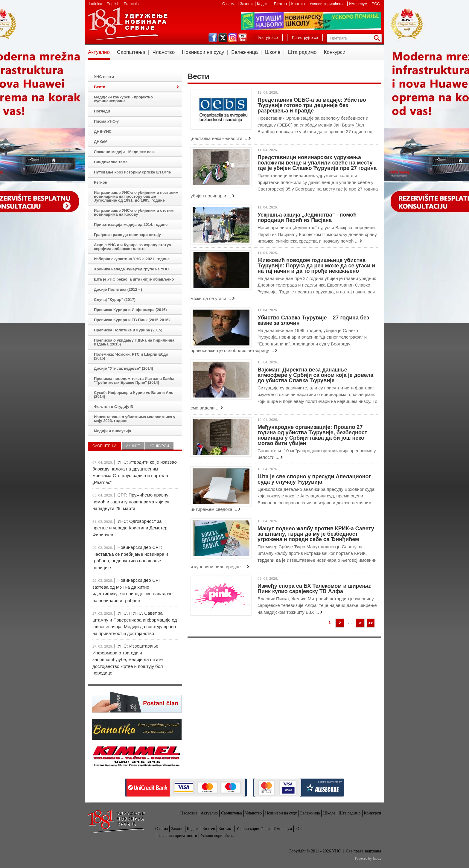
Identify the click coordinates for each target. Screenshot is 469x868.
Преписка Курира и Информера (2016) (130, 310)
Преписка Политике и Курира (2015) (128, 330)
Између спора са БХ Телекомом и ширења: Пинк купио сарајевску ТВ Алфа (315, 588)
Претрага (378, 38)
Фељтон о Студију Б (113, 407)
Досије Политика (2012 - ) (118, 289)
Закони (247, 3)
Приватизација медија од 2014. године (131, 224)
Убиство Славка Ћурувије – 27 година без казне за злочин (313, 320)
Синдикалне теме (110, 162)
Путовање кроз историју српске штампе (132, 172)
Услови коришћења (327, 3)
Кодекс (263, 3)
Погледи (102, 111)
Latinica (95, 3)
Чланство (163, 52)
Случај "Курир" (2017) (114, 299)
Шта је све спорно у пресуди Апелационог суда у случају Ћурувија (314, 479)
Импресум (358, 3)
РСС (376, 3)
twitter (222, 37)
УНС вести (104, 77)
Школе (273, 52)
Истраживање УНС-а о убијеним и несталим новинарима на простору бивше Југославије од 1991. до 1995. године (136, 196)
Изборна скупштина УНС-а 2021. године (132, 259)
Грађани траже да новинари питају (127, 235)
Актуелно (99, 52)
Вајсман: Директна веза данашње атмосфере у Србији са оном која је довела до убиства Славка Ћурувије (315, 375)
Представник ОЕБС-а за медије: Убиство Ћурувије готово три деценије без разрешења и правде (312, 105)
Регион (100, 182)
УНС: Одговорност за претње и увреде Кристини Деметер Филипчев (130, 528)
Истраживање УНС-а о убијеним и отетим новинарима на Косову (133, 212)
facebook (212, 37)
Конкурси (334, 52)
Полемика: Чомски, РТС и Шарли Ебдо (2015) (131, 356)
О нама (229, 3)
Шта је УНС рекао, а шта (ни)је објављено (134, 279)
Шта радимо (302, 52)
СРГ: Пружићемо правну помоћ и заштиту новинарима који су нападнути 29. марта (130, 501)
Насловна (188, 813)
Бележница (244, 52)
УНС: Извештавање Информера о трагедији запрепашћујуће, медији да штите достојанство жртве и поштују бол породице (127, 659)
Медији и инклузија (112, 431)
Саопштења (131, 52)
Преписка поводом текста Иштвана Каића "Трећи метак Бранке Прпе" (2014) (134, 380)
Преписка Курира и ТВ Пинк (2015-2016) (132, 320)
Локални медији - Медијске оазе (125, 152)
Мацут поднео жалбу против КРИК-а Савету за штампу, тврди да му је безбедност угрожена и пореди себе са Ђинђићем (316, 534)
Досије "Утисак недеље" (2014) (123, 368)
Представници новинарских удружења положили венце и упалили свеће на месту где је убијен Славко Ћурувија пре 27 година (317, 162)
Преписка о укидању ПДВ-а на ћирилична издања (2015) (134, 342)
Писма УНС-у (106, 121)
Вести (99, 87)
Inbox (377, 858)
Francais (131, 3)
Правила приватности (178, 835)
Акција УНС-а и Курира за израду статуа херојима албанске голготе (132, 247)
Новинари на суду (203, 52)
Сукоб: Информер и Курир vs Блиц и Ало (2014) (133, 394)
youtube (242, 37)
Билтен (281, 3)
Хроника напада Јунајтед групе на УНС (131, 269)
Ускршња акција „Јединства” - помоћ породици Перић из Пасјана (307, 217)
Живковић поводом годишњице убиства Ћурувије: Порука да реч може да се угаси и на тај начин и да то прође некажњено (316, 265)
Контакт (298, 3)
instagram (232, 37)
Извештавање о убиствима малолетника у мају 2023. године (134, 419)
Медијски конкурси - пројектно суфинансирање (123, 99)
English (112, 3)
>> (370, 623)
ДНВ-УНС (103, 131)
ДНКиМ (100, 142)
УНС (127, 24)
